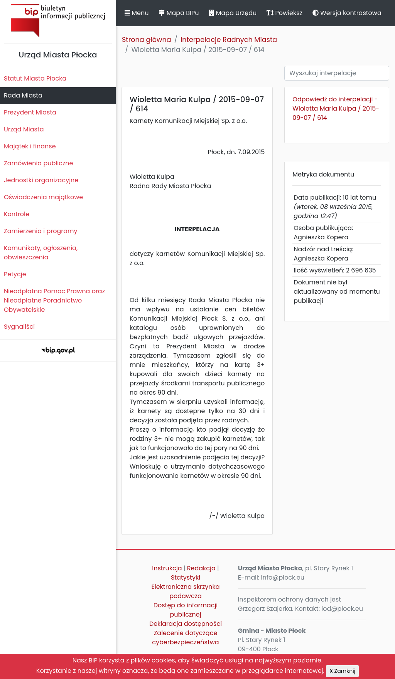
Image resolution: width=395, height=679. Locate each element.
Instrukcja (167, 568)
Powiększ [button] (284, 12)
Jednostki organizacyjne (41, 180)
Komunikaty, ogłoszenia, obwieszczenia (41, 253)
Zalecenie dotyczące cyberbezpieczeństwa (185, 638)
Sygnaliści (19, 326)
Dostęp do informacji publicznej (186, 610)
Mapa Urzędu (233, 12)
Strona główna (146, 39)
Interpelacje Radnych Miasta (229, 39)
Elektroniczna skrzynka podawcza (186, 591)
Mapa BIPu (179, 12)
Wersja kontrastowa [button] (346, 12)
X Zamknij (342, 671)
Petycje (15, 274)
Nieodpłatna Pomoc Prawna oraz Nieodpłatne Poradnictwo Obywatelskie (54, 300)
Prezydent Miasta (30, 112)
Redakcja (201, 568)
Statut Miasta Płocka (35, 78)
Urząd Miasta (24, 129)
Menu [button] (137, 12)
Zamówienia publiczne (38, 163)
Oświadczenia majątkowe (43, 197)
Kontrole (16, 214)
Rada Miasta (23, 95)
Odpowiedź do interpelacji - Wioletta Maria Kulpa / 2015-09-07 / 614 (335, 108)
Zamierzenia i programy (41, 231)
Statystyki (185, 577)
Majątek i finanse (30, 146)
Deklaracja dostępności (185, 623)
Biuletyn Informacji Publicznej (58, 20)
